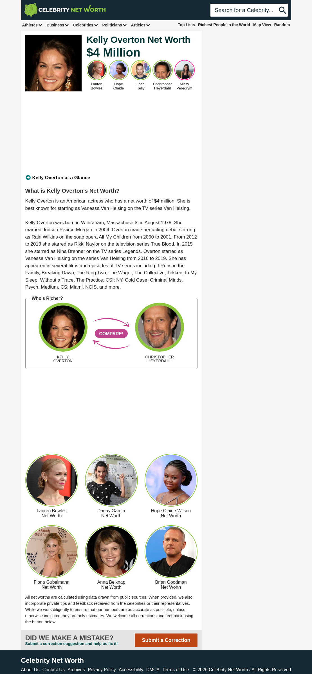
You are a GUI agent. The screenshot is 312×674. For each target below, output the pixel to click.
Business (58, 25)
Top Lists (186, 25)
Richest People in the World (224, 25)
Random (282, 25)
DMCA (153, 669)
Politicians (114, 25)
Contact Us (53, 669)
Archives (76, 669)
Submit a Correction (166, 640)
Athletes (32, 25)
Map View (262, 25)
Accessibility (131, 669)
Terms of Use (175, 669)
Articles (141, 25)
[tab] (111, 177)
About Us (30, 669)
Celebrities (85, 25)
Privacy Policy (102, 669)
